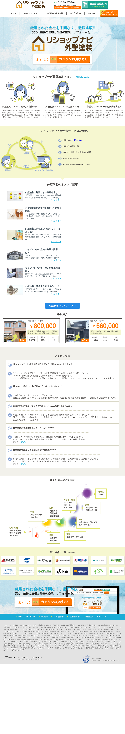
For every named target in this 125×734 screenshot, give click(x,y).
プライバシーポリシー (26, 617)
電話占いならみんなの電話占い (93, 635)
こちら (23, 442)
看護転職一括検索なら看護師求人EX (66, 625)
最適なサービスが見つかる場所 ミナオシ (69, 648)
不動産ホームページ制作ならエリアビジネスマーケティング (78, 627)
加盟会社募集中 (75, 617)
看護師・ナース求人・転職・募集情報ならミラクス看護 (63, 644)
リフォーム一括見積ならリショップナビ (29, 631)
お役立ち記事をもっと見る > (62, 306)
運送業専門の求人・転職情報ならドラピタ (97, 646)
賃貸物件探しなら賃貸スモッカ (14, 627)
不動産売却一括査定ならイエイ (97, 648)
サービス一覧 (37, 657)
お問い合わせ (77, 140)
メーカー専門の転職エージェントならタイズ (65, 646)
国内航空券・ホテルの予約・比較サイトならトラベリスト (30, 642)
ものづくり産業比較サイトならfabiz (48, 635)
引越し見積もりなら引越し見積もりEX (41, 627)
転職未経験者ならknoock (109, 625)
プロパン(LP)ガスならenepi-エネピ (101, 631)
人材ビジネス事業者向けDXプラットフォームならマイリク (80, 640)
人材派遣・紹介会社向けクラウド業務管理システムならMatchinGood (32, 640)
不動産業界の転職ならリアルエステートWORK (36, 648)
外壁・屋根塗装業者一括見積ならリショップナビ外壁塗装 (66, 631)
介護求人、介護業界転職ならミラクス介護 (68, 642)
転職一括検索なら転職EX (42, 625)
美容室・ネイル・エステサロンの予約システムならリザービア (59, 637)
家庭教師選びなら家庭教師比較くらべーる (18, 635)
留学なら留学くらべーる (78, 633)
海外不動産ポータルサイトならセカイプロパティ (29, 646)
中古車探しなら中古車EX (35, 629)
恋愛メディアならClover (71, 635)
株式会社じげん (23, 657)
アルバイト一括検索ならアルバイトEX (17, 625)
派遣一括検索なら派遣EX (90, 625)
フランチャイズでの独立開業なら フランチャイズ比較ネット (46, 633)
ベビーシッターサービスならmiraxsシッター (101, 642)
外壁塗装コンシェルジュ (96, 617)
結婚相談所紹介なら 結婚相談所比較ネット (104, 633)
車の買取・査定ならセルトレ (75, 629)
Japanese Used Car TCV (55, 629)
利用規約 (44, 617)
